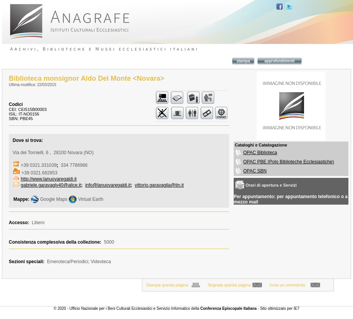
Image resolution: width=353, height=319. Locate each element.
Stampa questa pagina (167, 285)
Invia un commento (287, 285)
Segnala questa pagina (229, 285)
